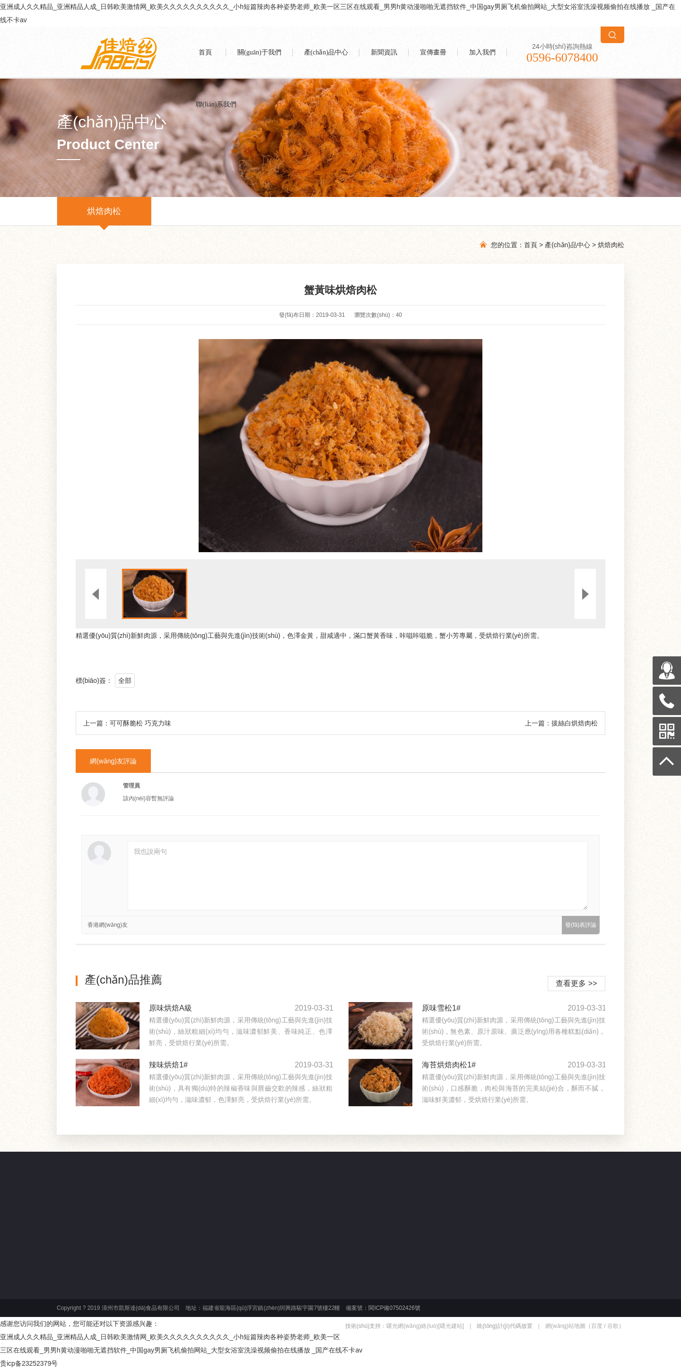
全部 (124, 680)
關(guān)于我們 (259, 52)
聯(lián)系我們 (216, 104)
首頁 (205, 52)
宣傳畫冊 (433, 52)
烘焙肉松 (104, 215)
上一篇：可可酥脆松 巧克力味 (127, 723)
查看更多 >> (576, 983)
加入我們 (482, 52)
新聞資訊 (384, 52)
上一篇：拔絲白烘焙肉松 (561, 723)
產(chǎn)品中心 (326, 52)
